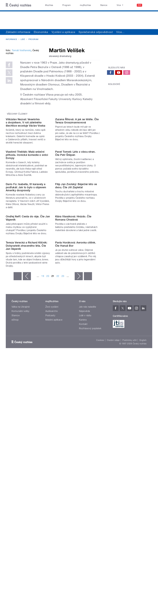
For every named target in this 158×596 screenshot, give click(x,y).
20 (47, 439)
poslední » (88, 439)
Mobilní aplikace (54, 482)
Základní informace (18, 32)
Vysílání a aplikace (63, 32)
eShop (15, 482)
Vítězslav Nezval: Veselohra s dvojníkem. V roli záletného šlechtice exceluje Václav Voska (25, 185)
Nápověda (84, 474)
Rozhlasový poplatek (90, 491)
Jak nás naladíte (87, 469)
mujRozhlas (77, 5)
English (143, 503)
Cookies (100, 503)
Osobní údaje (113, 503)
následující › (79, 439)
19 (42, 439)
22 (57, 439)
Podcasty (50, 478)
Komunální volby (20, 474)
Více (147, 32)
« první (18, 439)
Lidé (23, 39)
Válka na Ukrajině (21, 469)
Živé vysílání (51, 469)
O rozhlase (107, 5)
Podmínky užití (129, 503)
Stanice (92, 5)
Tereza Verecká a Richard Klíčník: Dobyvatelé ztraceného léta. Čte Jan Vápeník (26, 408)
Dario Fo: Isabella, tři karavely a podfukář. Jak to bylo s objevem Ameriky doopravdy (26, 300)
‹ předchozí (27, 439)
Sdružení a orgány (128, 32)
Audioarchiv (51, 474)
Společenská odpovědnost (96, 32)
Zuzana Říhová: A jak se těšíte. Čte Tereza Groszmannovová (77, 183)
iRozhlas (47, 5)
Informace (11, 39)
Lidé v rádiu (85, 478)
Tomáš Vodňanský (21, 87)
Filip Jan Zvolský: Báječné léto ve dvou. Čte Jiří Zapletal (76, 298)
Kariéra (83, 482)
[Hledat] (148, 5)
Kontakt (83, 487)
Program (61, 5)
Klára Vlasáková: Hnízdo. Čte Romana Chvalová (73, 356)
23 (63, 439)
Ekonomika (41, 32)
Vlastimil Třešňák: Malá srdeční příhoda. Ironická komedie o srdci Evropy (27, 242)
